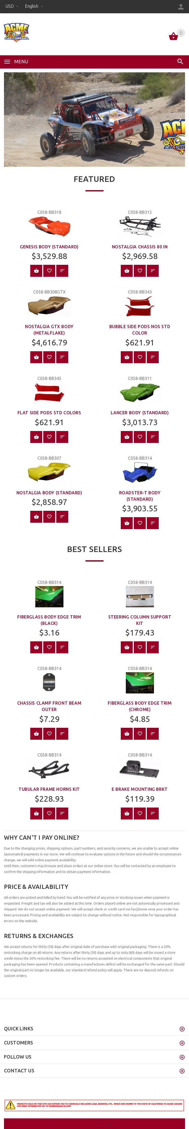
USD (12, 6)
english (34, 6)
